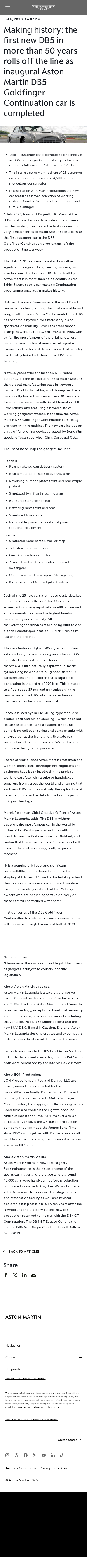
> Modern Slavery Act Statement (25, 1378)
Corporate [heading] (43, 1369)
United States (70, 1440)
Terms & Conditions (20, 1468)
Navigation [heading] (43, 1345)
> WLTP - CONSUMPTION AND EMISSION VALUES (31, 1419)
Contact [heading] (43, 1357)
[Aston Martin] (43, 7)
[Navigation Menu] (7, 7)
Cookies (60, 1468)
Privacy (45, 1468)
